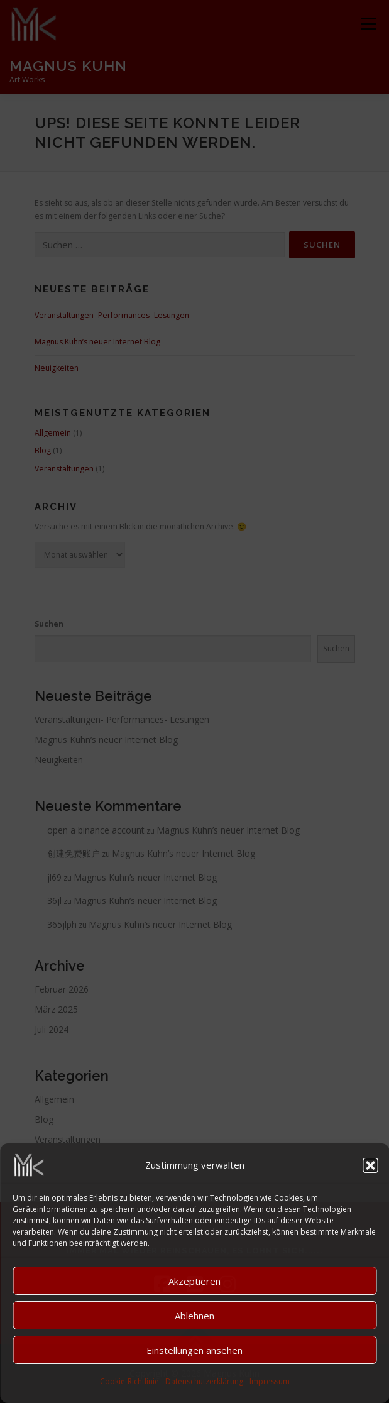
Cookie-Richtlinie (129, 1381)
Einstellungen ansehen (194, 1350)
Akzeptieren (194, 1281)
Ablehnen (194, 1315)
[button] (370, 1165)
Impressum (269, 1381)
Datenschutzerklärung (204, 1381)
